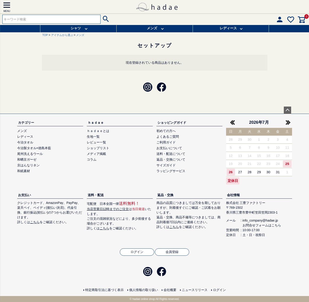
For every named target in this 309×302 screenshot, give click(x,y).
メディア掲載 (96, 154)
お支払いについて (169, 148)
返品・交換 (165, 195)
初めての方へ (166, 131)
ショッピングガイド (171, 122)
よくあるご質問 (167, 136)
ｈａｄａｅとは (98, 131)
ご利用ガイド (166, 142)
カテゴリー (26, 122)
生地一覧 (93, 136)
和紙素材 (23, 171)
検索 (105, 19)
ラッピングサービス (170, 171)
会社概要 (170, 290)
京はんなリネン (28, 165)
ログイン (137, 252)
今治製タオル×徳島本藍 (34, 148)
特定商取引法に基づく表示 (104, 290)
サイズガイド (166, 165)
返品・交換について (170, 159)
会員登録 (172, 252)
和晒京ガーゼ (26, 159)
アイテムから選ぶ (62, 35)
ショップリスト (98, 148)
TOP (45, 35)
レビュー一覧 (96, 142)
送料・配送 (96, 195)
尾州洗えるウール (30, 154)
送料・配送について (170, 154)
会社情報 (233, 195)
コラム (91, 159)
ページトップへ (287, 110)
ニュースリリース (195, 290)
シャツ (76, 28)
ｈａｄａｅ (96, 122)
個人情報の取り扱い (143, 290)
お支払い (24, 195)
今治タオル (25, 142)
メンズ (152, 28)
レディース (228, 28)
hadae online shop (143, 299)
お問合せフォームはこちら (262, 225)
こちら (35, 222)
